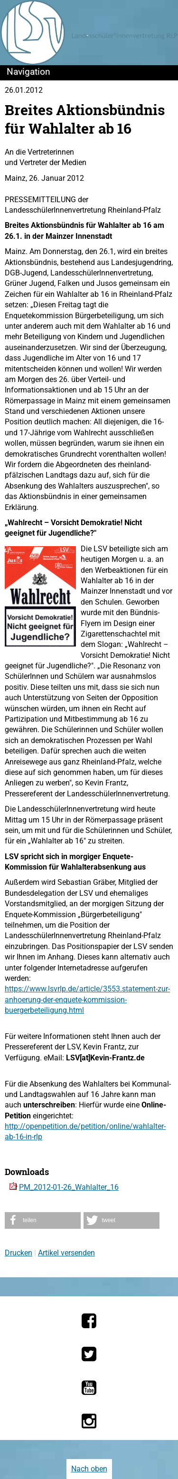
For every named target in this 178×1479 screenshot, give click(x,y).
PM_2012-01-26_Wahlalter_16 (69, 1187)
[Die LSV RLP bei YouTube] (89, 1387)
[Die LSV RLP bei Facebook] (89, 1320)
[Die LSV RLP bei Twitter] (89, 1354)
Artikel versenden (66, 1252)
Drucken (18, 1252)
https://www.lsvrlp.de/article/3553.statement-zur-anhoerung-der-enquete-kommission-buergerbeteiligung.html (87, 999)
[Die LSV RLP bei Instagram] (89, 1421)
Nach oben (89, 1468)
